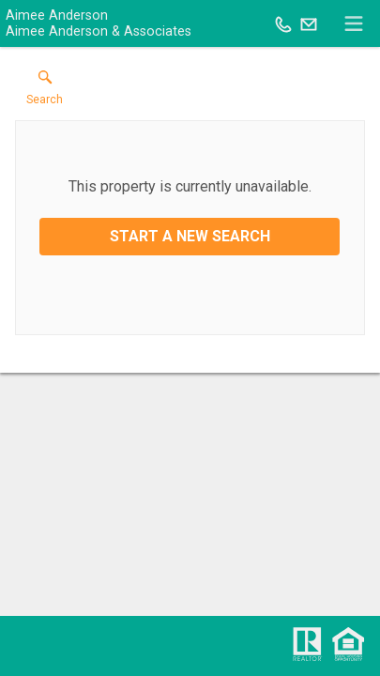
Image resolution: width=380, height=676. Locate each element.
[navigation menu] (354, 23)
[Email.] (308, 23)
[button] (44, 92)
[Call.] (283, 23)
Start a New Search (190, 236)
